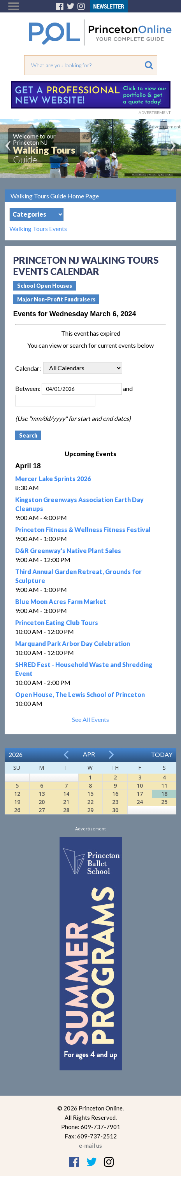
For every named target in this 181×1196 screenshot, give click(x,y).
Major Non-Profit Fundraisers (56, 299)
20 (42, 802)
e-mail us (90, 1145)
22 (90, 802)
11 (164, 785)
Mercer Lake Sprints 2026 (53, 478)
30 (115, 810)
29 (90, 810)
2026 (16, 754)
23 (115, 802)
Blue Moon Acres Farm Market (60, 601)
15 (90, 793)
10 (140, 785)
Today (161, 754)
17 (140, 793)
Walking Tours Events (38, 228)
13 (42, 793)
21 (66, 802)
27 (42, 810)
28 (66, 810)
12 (17, 793)
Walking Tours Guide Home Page (55, 196)
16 (115, 793)
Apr (89, 754)
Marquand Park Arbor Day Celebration (72, 643)
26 (17, 810)
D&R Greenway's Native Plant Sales (68, 550)
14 (66, 793)
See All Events (90, 719)
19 (17, 802)
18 (164, 793)
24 (140, 802)
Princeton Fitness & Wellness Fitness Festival (83, 529)
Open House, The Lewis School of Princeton (80, 694)
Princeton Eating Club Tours (56, 622)
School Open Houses (44, 285)
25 (164, 802)
